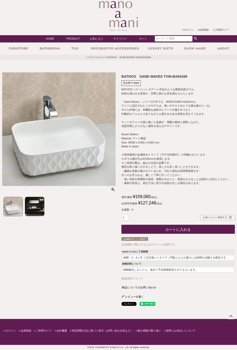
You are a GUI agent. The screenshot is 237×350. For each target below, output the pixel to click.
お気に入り (96, 38)
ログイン (188, 29)
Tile (75, 48)
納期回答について (132, 263)
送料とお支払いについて (180, 330)
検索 (195, 38)
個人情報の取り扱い (149, 330)
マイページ (119, 38)
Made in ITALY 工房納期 (135, 251)
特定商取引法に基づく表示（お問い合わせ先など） (102, 330)
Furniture (18, 48)
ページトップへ (231, 316)
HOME (50, 38)
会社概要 (61, 330)
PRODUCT (73, 38)
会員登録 (204, 29)
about (223, 48)
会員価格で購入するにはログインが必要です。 (149, 244)
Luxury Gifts (160, 48)
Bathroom (50, 48)
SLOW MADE (195, 48)
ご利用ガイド (221, 29)
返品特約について (132, 278)
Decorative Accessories (115, 48)
